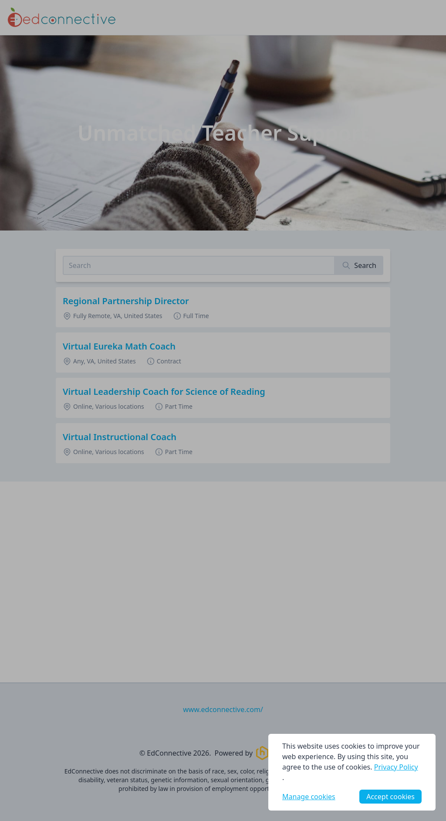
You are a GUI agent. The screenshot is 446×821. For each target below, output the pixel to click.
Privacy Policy (396, 767)
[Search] (359, 265)
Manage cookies (308, 796)
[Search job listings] (199, 265)
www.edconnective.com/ (223, 709)
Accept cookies (390, 796)
